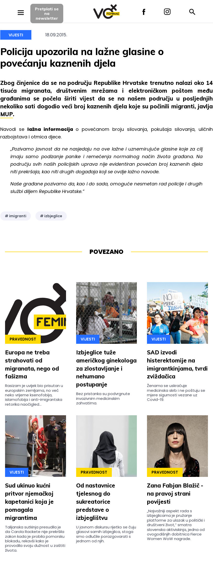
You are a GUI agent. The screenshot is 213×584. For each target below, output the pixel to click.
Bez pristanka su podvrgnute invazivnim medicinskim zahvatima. (103, 398)
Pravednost (23, 339)
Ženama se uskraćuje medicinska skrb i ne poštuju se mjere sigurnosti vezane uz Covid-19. (176, 392)
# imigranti (15, 215)
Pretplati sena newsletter (47, 13)
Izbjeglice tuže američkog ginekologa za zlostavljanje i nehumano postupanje (106, 368)
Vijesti (16, 35)
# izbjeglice (51, 215)
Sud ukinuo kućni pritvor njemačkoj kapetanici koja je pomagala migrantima (29, 501)
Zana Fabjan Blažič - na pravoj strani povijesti (175, 493)
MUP (6, 114)
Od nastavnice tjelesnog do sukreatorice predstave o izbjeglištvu (95, 501)
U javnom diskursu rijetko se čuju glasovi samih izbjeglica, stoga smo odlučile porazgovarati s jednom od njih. (106, 534)
